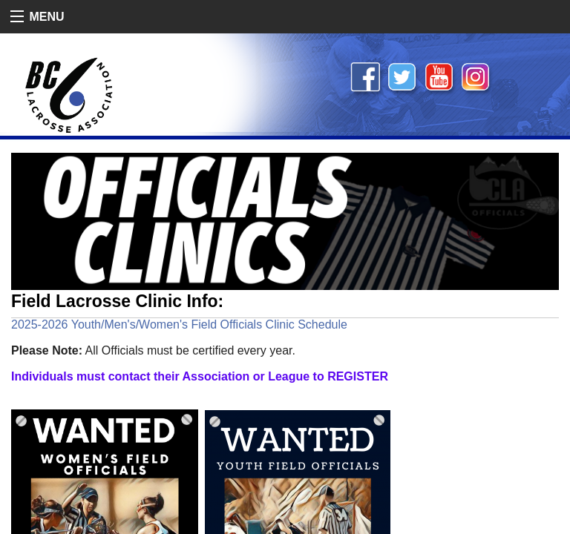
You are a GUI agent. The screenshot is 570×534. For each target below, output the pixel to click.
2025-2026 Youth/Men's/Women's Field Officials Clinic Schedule (179, 324)
